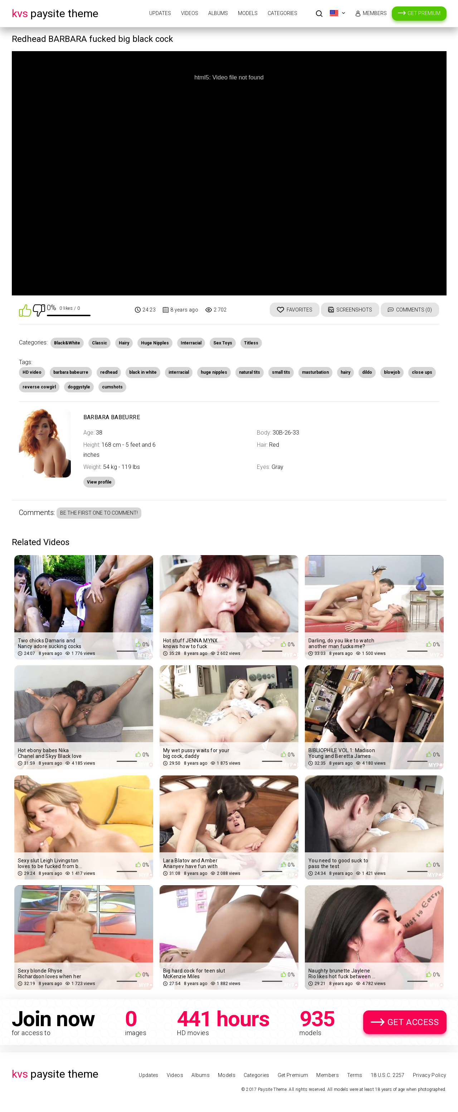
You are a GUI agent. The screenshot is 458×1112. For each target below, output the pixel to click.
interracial (179, 372)
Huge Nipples (155, 343)
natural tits (249, 372)
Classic (99, 343)
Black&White (67, 343)
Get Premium (424, 13)
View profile (99, 482)
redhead (108, 372)
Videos (189, 13)
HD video (32, 372)
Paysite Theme (55, 13)
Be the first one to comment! (99, 513)
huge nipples (214, 372)
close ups (422, 372)
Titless (251, 343)
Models (248, 13)
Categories (282, 13)
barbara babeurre (70, 372)
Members (375, 13)
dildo (367, 372)
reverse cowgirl (39, 387)
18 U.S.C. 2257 (388, 1075)
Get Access (413, 1022)
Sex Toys (222, 343)
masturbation (315, 372)
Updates (160, 13)
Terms (354, 1075)
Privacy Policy (430, 1075)
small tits (281, 372)
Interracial (191, 343)
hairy (345, 372)
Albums (218, 13)
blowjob (392, 372)
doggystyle (79, 387)
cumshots (112, 387)
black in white (143, 372)
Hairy (124, 343)
